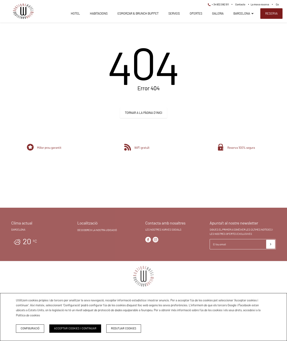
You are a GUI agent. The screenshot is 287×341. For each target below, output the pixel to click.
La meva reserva (260, 4)
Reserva (271, 13)
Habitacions (99, 13)
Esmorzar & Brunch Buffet (138, 13)
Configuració (30, 328)
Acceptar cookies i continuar (75, 328)
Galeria (218, 13)
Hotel (75, 13)
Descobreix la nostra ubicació (97, 230)
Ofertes (196, 13)
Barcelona (241, 13)
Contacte (240, 4)
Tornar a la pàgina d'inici (143, 113)
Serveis (174, 13)
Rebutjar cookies (123, 328)
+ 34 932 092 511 (218, 4)
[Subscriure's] (270, 244)
